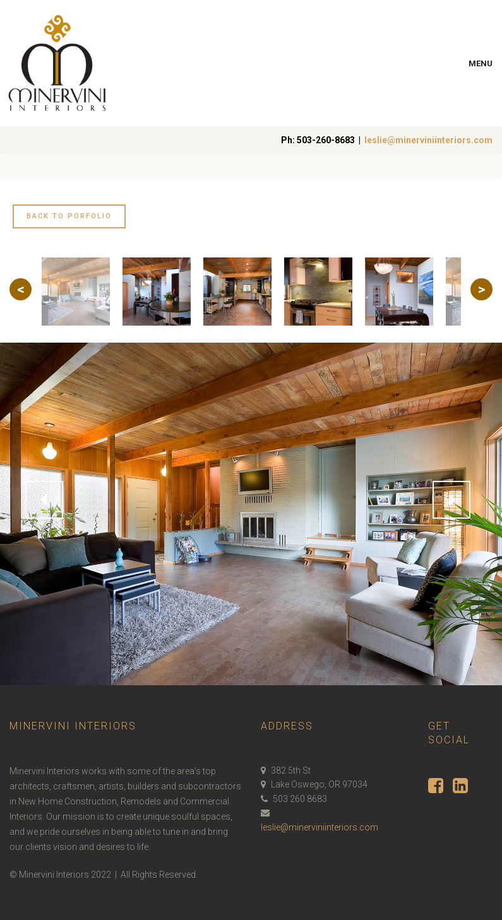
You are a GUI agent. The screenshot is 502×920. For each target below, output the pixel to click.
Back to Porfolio (69, 216)
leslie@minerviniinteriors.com (428, 140)
